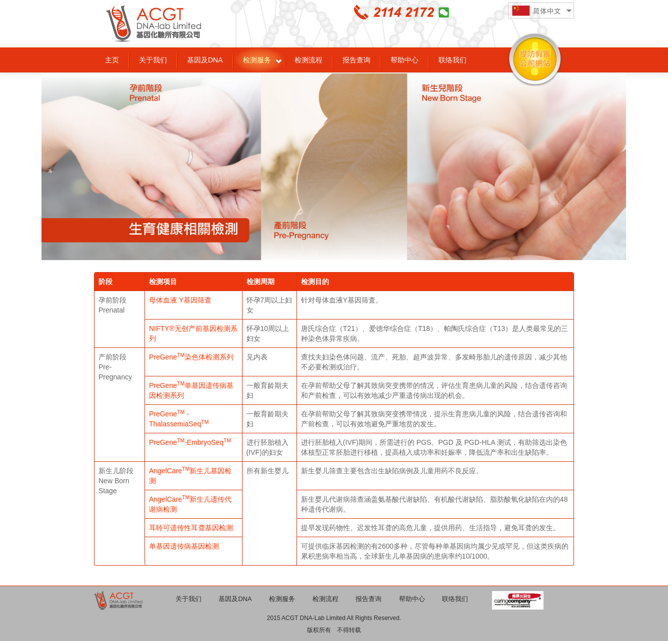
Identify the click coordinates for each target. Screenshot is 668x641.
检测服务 (257, 60)
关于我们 (153, 60)
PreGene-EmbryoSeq (190, 442)
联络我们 (452, 60)
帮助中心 (404, 60)
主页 (112, 60)
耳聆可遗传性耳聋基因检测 (191, 528)
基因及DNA (205, 60)
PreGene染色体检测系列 (191, 357)
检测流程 (308, 60)
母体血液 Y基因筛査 (180, 300)
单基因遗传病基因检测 (184, 546)
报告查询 (356, 60)
